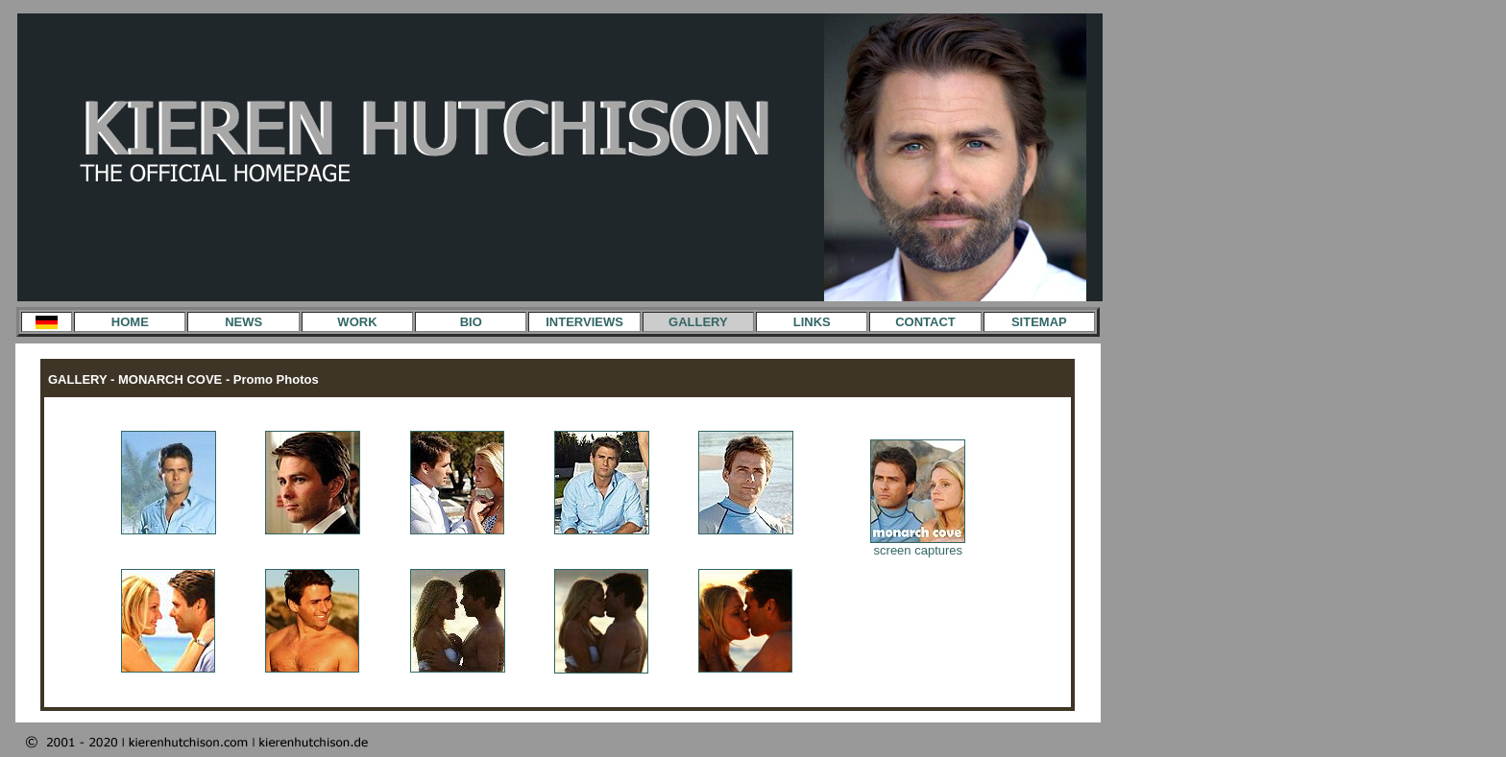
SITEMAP (1039, 322)
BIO (471, 322)
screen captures (917, 544)
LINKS (812, 322)
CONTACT (925, 322)
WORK (356, 322)
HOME (130, 322)
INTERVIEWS (584, 322)
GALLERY (698, 322)
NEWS (243, 322)
